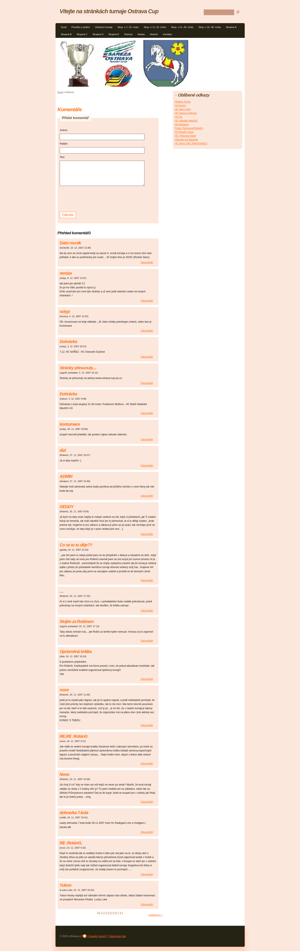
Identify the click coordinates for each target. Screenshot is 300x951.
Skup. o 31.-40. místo (209, 27)
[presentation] (92, 198)
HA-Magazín (182, 124)
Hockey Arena (183, 101)
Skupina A (231, 27)
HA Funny (180, 105)
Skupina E (113, 34)
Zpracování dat (117, 936)
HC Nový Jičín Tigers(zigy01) (191, 143)
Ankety (141, 34)
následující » (155, 915)
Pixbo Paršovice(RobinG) (189, 128)
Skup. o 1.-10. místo (128, 27)
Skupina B (66, 34)
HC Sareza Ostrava (186, 113)
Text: (62, 157)
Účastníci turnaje (103, 27)
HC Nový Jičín (183, 109)
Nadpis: (64, 143)
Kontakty (167, 34)
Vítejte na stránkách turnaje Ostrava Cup (109, 11)
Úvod (63, 27)
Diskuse (128, 34)
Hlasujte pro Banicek (186, 139)
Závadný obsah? (97, 936)
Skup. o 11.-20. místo (155, 27)
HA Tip (178, 116)
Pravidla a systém (80, 27)
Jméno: (64, 130)
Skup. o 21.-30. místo (182, 27)
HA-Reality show (184, 132)
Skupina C (82, 34)
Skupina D (98, 34)
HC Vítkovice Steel (185, 135)
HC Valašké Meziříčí (186, 120)
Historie (154, 34)
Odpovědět (147, 262)
